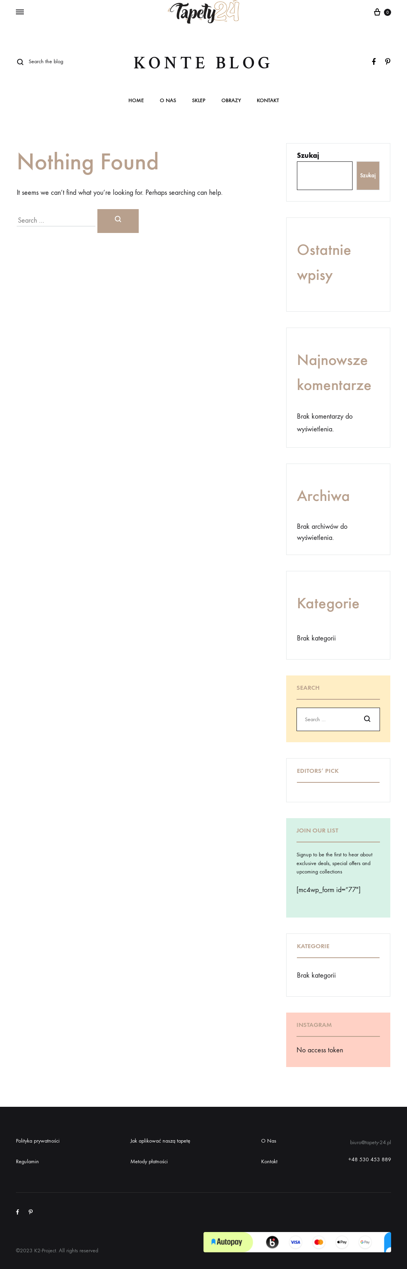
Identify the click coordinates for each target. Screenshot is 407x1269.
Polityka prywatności (38, 1140)
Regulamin (27, 1161)
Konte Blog (203, 63)
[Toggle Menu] (20, 12)
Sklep (198, 101)
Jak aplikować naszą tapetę (160, 1140)
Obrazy (231, 101)
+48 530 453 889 (369, 1159)
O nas (168, 101)
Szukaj (308, 155)
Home (136, 101)
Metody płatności (149, 1161)
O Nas (268, 1140)
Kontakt (268, 101)
